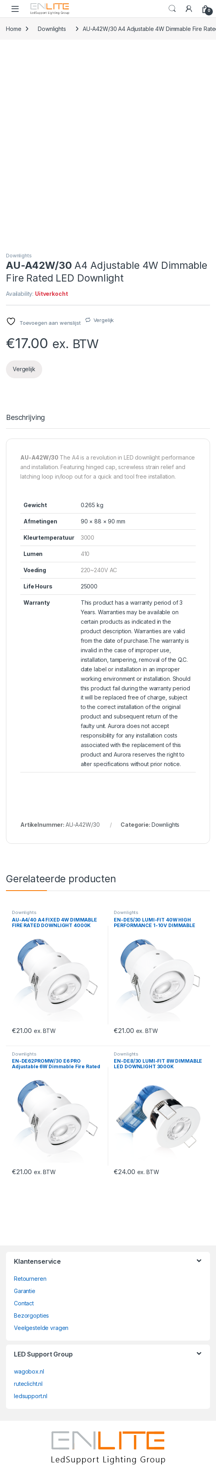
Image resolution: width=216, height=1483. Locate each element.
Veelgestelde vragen (41, 1327)
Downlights (52, 28)
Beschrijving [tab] (25, 418)
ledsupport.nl (30, 1396)
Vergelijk (103, 320)
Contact (24, 1303)
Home (13, 28)
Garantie (24, 1291)
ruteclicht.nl (28, 1383)
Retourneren (30, 1278)
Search (172, 8)
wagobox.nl (29, 1371)
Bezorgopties (31, 1315)
